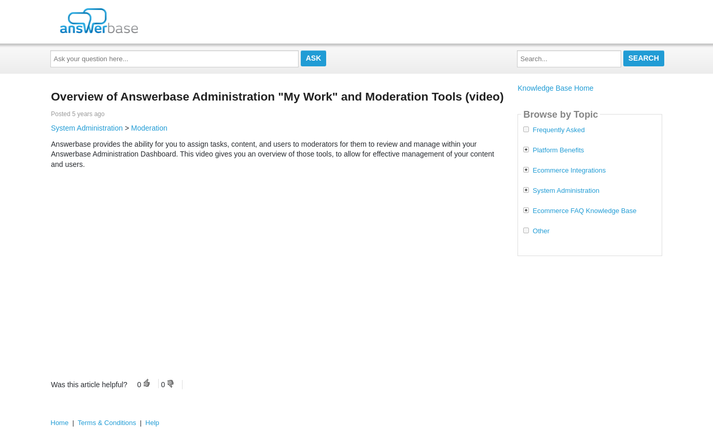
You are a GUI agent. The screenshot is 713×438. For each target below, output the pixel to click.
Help (152, 423)
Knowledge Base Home (555, 88)
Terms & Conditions (107, 423)
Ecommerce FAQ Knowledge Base (584, 211)
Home (60, 423)
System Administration (87, 128)
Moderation (149, 128)
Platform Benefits (558, 150)
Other (541, 231)
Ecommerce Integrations (569, 170)
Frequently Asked (558, 130)
